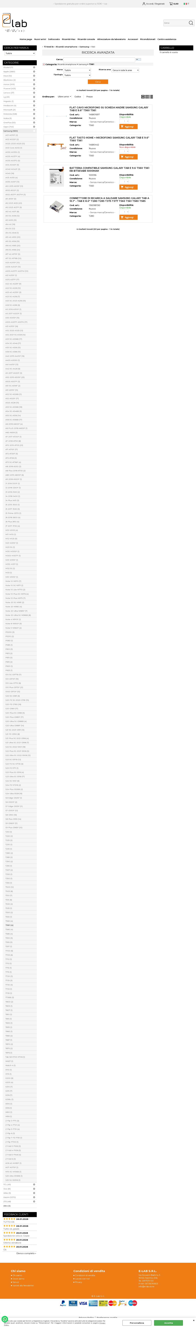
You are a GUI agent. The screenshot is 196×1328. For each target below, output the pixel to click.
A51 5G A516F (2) (12, 386)
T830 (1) (8, 1023)
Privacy (79, 1282)
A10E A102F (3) (12, 190)
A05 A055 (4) (11, 177)
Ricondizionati (147, 39)
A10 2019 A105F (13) (14, 186)
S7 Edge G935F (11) (14, 806)
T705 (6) (9, 955)
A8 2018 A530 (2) (13, 466)
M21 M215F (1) (11, 543)
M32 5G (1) (10, 568)
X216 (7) (8, 1095)
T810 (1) (8, 1014)
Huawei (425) (9, 88)
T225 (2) (8, 840)
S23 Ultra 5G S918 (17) (15, 776)
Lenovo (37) (8, 93)
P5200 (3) (9, 632)
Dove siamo (19, 1279)
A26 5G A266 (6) (12, 305)
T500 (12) (9, 887)
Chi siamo (18, 1275)
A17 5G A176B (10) (13, 258)
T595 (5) (8, 942)
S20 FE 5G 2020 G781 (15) (17, 700)
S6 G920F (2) (11, 802)
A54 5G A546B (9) (13, 411)
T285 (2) (9, 857)
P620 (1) (9, 666)
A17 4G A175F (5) (12, 254)
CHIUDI (194, 1320)
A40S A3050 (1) (12, 360)
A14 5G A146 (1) (12, 233)
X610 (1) (8, 1112)
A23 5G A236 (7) (12, 296)
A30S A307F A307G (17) (16, 322)
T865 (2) (9, 1036)
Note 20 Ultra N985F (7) (16, 611)
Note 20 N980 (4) (13, 606)
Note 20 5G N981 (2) (14, 602)
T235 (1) (8, 849)
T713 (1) (8, 963)
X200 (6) (9, 1078)
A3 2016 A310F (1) (13, 309)
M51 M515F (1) (11, 577)
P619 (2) (8, 662)
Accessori (133, 39)
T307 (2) (9, 870)
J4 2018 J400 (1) (12, 496)
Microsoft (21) (9, 110)
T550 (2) (9, 912)
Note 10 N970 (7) (13, 581)
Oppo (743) (8, 127)
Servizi (16, 1282)
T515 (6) (8, 900)
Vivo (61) (7, 1189)
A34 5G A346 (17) (13, 343)
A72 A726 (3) (11, 458)
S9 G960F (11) (11, 823)
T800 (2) (9, 1002)
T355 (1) (8, 883)
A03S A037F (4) (12, 156)
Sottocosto (54, 39)
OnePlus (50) (9, 122)
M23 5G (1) (10, 547)
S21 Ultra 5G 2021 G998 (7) (17, 742)
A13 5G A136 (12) (12, 216)
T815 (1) (8, 1019)
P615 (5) (8, 657)
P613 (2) (8, 653)
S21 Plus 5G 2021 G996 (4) (17, 738)
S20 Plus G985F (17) (14, 717)
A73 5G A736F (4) (13, 462)
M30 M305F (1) (12, 551)
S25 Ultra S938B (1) (13, 1176)
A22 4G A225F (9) (13, 284)
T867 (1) (8, 1040)
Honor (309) (9, 84)
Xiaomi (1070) (9, 1197)
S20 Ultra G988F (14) (14, 725)
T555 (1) (8, 917)
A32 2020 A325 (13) (14, 330)
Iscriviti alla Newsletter (24, 1286)
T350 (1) (8, 878)
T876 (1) (8, 1053)
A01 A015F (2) (11, 135)
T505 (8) (9, 891)
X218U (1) (9, 1099)
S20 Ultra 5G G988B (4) (16, 721)
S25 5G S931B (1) (12, 1180)
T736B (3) (9, 997)
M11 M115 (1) (10, 534)
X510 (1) (8, 1104)
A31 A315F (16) (11, 326)
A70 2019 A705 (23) (14, 445)
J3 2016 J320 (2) (12, 492)
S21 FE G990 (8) (12, 734)
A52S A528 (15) (12, 403)
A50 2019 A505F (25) (14, 377)
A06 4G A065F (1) (13, 1163)
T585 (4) (9, 934)
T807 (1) (8, 1010)
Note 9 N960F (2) (13, 628)
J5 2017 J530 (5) (12, 509)
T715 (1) (8, 968)
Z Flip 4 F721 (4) (12, 1125)
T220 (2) (9, 836)
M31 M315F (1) (11, 560)
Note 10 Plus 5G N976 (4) (17, 594)
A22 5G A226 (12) (13, 288)
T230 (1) (8, 844)
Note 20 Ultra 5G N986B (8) (18, 615)
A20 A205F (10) (12, 262)
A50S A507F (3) (12, 381)
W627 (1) (9, 1061)
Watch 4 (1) (10, 1065)
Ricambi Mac (68, 39)
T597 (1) (8, 946)
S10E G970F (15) (12, 691)
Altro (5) (6, 1206)
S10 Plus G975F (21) (14, 687)
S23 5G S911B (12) (13, 759)
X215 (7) (8, 1091)
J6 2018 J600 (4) (12, 517)
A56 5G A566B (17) (13, 420)
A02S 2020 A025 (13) (15, 143)
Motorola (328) (10, 114)
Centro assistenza (166, 39)
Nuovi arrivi (40, 39)
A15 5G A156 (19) (12, 241)
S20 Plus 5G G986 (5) (15, 713)
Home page (26, 39)
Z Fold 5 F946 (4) (13, 1155)
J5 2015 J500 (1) (12, 505)
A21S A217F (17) (12, 279)
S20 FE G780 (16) (13, 704)
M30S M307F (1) (13, 556)
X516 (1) (8, 1108)
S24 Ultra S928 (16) (13, 793)
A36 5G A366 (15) (13, 352)
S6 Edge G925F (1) (13, 798)
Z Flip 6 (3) (10, 1133)
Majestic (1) (8, 101)
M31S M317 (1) (11, 564)
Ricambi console (86, 39)
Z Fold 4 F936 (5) (13, 1150)
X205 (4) (9, 1082)
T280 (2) (9, 853)
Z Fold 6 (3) (10, 1159)
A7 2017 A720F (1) (13, 437)
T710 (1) (8, 959)
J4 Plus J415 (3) (12, 500)
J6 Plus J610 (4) (12, 522)
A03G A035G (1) (12, 152)
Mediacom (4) (9, 105)
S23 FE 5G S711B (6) (14, 764)
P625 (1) (8, 670)
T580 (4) (9, 929)
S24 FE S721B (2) (13, 785)
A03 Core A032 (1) (13, 148)
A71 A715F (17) (11, 449)
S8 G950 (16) (11, 815)
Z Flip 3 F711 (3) (12, 1121)
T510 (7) (8, 895)
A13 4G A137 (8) (12, 211)
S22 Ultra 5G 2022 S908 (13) (17, 755)
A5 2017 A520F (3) (13, 373)
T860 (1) (8, 1031)
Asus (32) (7, 76)
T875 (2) (9, 1048)
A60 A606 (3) (11, 432)
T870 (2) (9, 1044)
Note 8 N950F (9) (13, 623)
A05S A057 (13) (12, 182)
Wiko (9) (7, 1193)
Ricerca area (105, 70)
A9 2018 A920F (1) (13, 479)
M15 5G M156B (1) (13, 1172)
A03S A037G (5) (12, 160)
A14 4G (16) (10, 224)
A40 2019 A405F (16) (14, 356)
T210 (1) (8, 832)
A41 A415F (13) (11, 364)
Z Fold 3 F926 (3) (13, 1146)
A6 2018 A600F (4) (14, 424)
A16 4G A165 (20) (12, 245)
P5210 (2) (9, 636)
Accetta (168, 1323)
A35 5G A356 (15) (13, 347)
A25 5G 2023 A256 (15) (15, 301)
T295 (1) (8, 866)
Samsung (83, 64)
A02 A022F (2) (12, 139)
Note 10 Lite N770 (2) (15, 589)
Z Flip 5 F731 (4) (12, 1129)
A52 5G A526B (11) (13, 394)
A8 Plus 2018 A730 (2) (15, 471)
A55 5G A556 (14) (13, 415)
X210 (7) (9, 1087)
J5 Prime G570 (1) (13, 513)
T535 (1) (8, 908)
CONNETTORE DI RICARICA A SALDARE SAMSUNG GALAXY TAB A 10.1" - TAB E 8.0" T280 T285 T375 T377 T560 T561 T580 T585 (109, 199)
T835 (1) (8, 1027)
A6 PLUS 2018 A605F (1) (16, 428)
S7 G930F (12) (11, 810)
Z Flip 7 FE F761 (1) (13, 1138)
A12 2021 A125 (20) (13, 203)
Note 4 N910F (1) (13, 619)
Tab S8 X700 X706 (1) (15, 1057)
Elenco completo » (26, 1253)
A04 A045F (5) (12, 165)
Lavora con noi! (83, 1279)
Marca (60, 70)
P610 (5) (9, 649)
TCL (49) (7, 1184)
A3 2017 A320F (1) (13, 313)
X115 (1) (8, 1074)
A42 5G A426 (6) (12, 369)
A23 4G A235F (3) (13, 292)
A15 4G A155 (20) (12, 237)
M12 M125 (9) (11, 539)
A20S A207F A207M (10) (16, 271)
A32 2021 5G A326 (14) (15, 335)
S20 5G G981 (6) (12, 696)
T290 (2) (9, 861)
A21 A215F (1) (11, 275)
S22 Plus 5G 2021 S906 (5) (17, 751)
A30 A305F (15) (12, 318)
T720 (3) (9, 976)
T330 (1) (8, 874)
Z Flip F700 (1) (11, 1142)
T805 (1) (8, 1006)
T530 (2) (9, 904)
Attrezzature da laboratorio (111, 39)
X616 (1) (8, 1116)
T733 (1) (8, 989)
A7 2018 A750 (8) (13, 441)
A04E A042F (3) (12, 169)
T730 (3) (9, 985)
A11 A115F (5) (10, 199)
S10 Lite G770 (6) (13, 683)
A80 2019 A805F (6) (14, 475)
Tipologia (58, 75)
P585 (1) (9, 645)
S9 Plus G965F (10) (13, 827)
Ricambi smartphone (67, 64)
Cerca (59, 59)
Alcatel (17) (8, 67)
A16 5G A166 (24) (12, 250)
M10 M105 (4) (11, 530)
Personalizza (137, 1323)
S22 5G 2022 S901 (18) (15, 747)
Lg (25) (6, 97)
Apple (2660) (9, 71)
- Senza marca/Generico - (102, 121)
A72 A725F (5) (11, 454)
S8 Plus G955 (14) (13, 819)
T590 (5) (9, 938)
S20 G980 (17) (11, 708)
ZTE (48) (7, 1201)
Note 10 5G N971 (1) (14, 585)
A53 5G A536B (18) (13, 407)
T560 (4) (9, 921)
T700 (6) (9, 951)
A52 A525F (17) (12, 398)
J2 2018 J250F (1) (13, 488)
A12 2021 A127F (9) (13, 207)
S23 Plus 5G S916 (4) (14, 772)
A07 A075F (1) (11, 1167)
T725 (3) (8, 980)
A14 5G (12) (10, 228)
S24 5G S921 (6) (12, 781)
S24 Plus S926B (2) (14, 789)
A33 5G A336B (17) (13, 339)
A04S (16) (9, 173)
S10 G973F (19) (12, 679)
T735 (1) (8, 993)
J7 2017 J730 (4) (12, 526)
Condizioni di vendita (86, 1275)
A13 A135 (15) (10, 220)
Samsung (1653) (10, 131)
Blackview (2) (9, 80)
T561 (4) (9, 925)
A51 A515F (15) (11, 390)
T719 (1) (8, 972)
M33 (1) (8, 572)
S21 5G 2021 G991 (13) (14, 730)
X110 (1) (8, 1070)
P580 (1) (9, 640)
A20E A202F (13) (13, 267)
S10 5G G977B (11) (13, 674)
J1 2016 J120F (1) (12, 483)
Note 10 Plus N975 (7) (15, 598)
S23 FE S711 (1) (11, 768)
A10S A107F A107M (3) (15, 194)
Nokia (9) (7, 118)
